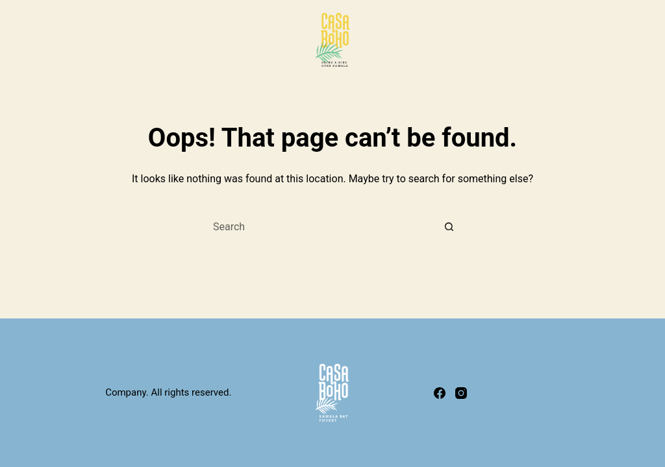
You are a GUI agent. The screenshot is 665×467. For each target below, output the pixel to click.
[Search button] (449, 226)
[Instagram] (461, 393)
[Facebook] (439, 393)
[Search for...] (319, 226)
